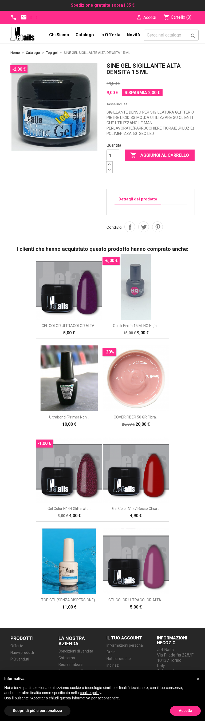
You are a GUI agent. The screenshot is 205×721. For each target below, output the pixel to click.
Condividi (130, 227)
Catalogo (85, 34)
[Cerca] (171, 35)
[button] (198, 679)
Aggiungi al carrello (159, 155)
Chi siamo (59, 34)
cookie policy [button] (90, 693)
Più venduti (19, 659)
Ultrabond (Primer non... (69, 417)
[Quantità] (113, 155)
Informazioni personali (125, 645)
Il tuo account (124, 638)
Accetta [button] (185, 710)
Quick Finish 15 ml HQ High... (136, 326)
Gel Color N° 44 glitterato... (69, 508)
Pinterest (157, 227)
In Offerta (110, 34)
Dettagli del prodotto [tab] (138, 199)
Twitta (144, 227)
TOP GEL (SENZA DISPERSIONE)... (69, 600)
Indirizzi (113, 665)
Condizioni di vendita (75, 651)
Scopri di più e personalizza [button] (37, 710)
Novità (133, 34)
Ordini (111, 652)
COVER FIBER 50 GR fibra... (136, 417)
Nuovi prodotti (22, 652)
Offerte (16, 646)
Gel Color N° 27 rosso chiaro (136, 508)
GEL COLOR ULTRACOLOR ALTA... (69, 326)
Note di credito (119, 658)
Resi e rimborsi (70, 664)
